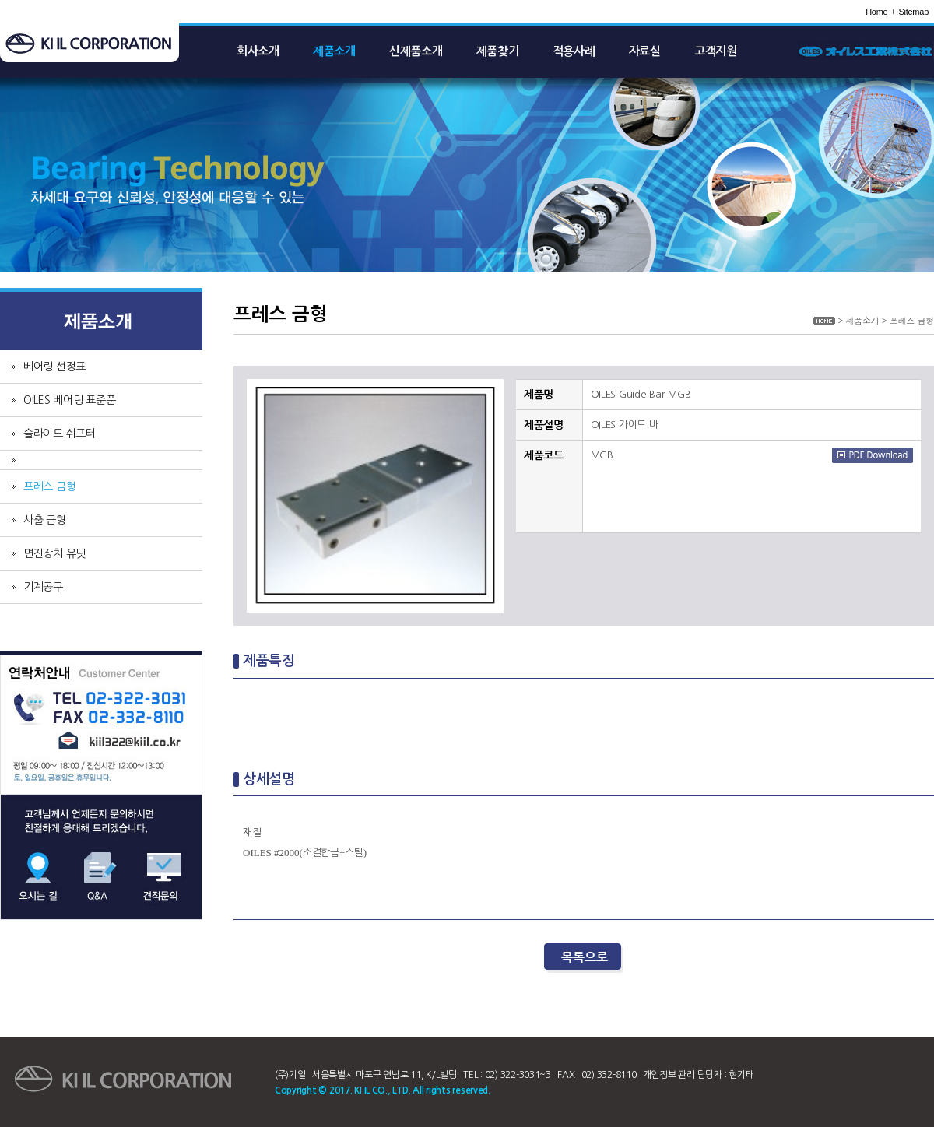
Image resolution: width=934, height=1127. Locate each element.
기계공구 (43, 586)
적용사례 (574, 51)
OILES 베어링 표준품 (69, 400)
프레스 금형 (49, 486)
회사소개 (258, 51)
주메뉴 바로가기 (0, 0)
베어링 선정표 (54, 366)
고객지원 (715, 51)
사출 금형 (44, 519)
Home (876, 11)
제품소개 (334, 51)
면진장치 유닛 (54, 553)
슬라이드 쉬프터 (59, 433)
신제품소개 (416, 51)
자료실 (645, 51)
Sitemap (913, 11)
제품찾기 (497, 51)
